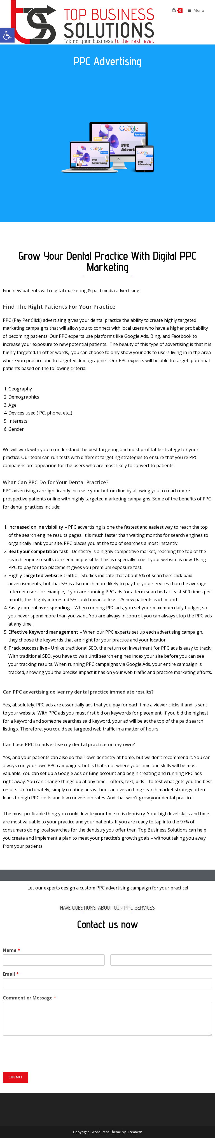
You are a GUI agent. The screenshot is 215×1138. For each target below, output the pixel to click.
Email (11, 974)
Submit (16, 1077)
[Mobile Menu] (194, 10)
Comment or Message (29, 998)
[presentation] (45, 1062)
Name (11, 950)
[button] (7, 35)
